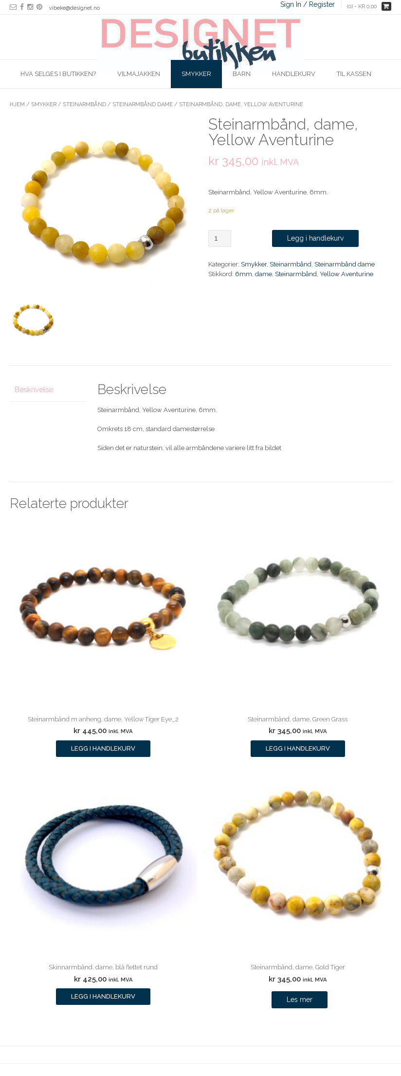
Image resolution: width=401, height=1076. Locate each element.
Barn (242, 73)
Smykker (196, 73)
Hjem (17, 104)
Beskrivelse (34, 389)
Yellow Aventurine (346, 274)
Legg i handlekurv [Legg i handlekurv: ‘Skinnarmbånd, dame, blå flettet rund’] (103, 996)
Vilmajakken (138, 73)
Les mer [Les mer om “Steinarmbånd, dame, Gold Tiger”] (299, 999)
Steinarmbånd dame (142, 104)
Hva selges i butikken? (58, 73)
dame (263, 274)
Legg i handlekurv (315, 238)
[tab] (48, 390)
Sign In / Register (307, 4)
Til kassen (354, 73)
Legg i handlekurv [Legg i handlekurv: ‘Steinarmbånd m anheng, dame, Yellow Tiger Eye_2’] (103, 748)
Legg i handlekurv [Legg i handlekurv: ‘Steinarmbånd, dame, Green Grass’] (298, 748)
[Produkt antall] (219, 238)
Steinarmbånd (84, 104)
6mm (243, 274)
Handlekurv (293, 73)
